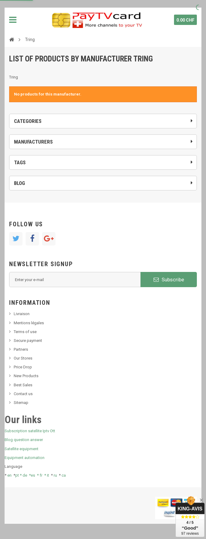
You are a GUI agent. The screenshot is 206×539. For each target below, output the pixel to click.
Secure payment (28, 340)
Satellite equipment (21, 449)
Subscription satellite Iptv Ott (30, 431)
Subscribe (169, 279)
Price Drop (23, 367)
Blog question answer (24, 439)
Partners (21, 349)
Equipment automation (24, 457)
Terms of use (25, 331)
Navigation (12, 20)
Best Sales (23, 385)
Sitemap (21, 402)
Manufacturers (33, 142)
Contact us (23, 393)
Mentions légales (29, 323)
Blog (19, 183)
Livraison (22, 313)
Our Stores (23, 358)
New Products (26, 376)
